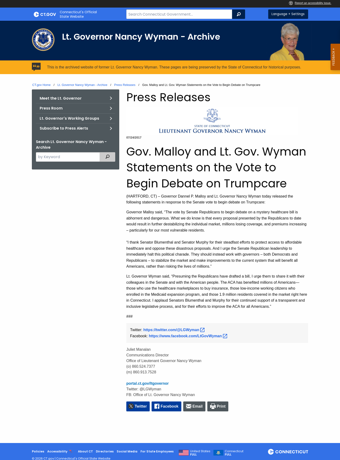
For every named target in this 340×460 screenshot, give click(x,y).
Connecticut (234, 453)
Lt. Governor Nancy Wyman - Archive (82, 85)
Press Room (51, 108)
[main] (170, 232)
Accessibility (57, 451)
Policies (38, 451)
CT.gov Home (41, 85)
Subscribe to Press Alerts (64, 128)
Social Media (127, 451)
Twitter (141, 406)
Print (221, 406)
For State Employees (157, 451)
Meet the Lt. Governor (61, 98)
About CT (85, 451)
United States (200, 453)
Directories (105, 451)
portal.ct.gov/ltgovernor (147, 383)
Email (197, 406)
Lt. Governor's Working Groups (69, 118)
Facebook (169, 406)
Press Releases (125, 85)
